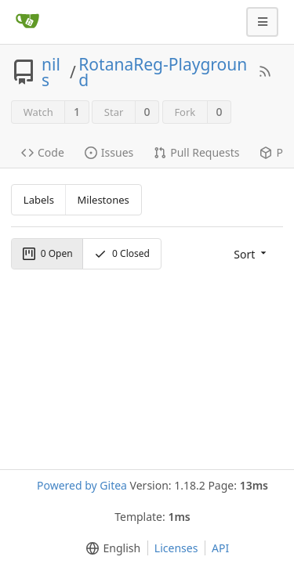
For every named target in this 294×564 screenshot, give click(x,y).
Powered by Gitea (82, 485)
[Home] (27, 22)
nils (51, 72)
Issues (109, 152)
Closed (122, 253)
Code (42, 152)
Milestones (103, 200)
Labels (39, 200)
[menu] (251, 253)
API (220, 547)
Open (48, 253)
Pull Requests (196, 152)
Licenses (176, 547)
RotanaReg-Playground (162, 72)
